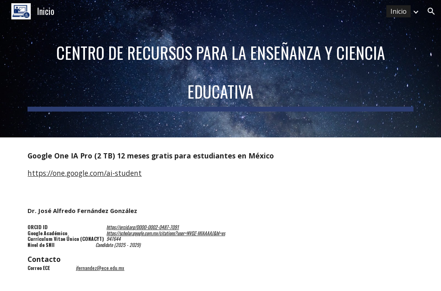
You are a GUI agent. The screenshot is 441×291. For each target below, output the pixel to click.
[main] (220, 69)
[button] (431, 11)
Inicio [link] (398, 11)
